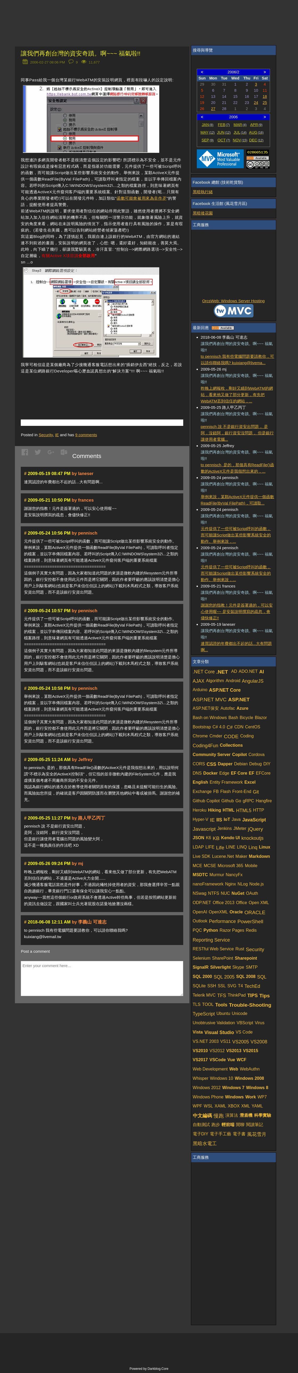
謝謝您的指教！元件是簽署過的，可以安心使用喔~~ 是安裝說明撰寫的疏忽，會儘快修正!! (237, 611)
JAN (207, 125)
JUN (224, 132)
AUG (256, 132)
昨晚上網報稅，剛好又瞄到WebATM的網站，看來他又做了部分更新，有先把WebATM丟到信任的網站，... (237, 394)
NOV (240, 140)
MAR (240, 125)
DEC (256, 140)
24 (256, 102)
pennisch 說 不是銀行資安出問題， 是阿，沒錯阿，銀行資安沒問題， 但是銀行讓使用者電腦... (237, 433)
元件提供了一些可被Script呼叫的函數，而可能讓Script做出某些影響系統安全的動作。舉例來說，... (236, 535)
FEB (224, 125)
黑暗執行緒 (203, 192)
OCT (224, 140)
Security (46, 435)
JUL (240, 132)
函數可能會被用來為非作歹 (141, 198)
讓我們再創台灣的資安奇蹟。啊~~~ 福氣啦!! (80, 53)
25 (265, 102)
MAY (208, 132)
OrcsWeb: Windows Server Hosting (233, 301)
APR (256, 125)
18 (265, 96)
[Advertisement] (83, 389)
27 (213, 109)
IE (57, 435)
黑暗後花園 (203, 213)
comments (86, 435)
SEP (208, 140)
